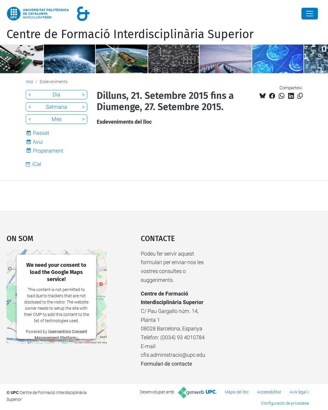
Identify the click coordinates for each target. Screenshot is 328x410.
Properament (48, 151)
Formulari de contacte (166, 364)
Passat (41, 133)
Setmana (56, 107)
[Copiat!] (300, 96)
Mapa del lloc (237, 392)
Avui (38, 142)
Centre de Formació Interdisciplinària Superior (130, 34)
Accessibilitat (269, 392)
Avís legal (298, 392)
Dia (56, 94)
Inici (29, 81)
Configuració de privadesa (285, 403)
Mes (56, 119)
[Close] (309, 14)
